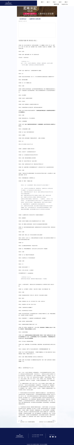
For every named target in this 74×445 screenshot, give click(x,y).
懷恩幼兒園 (56, 4)
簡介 (48, 2)
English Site (65, 4)
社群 (60, 2)
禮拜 (42, 2)
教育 (66, 2)
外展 (54, 2)
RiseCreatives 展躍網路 (43, 444)
